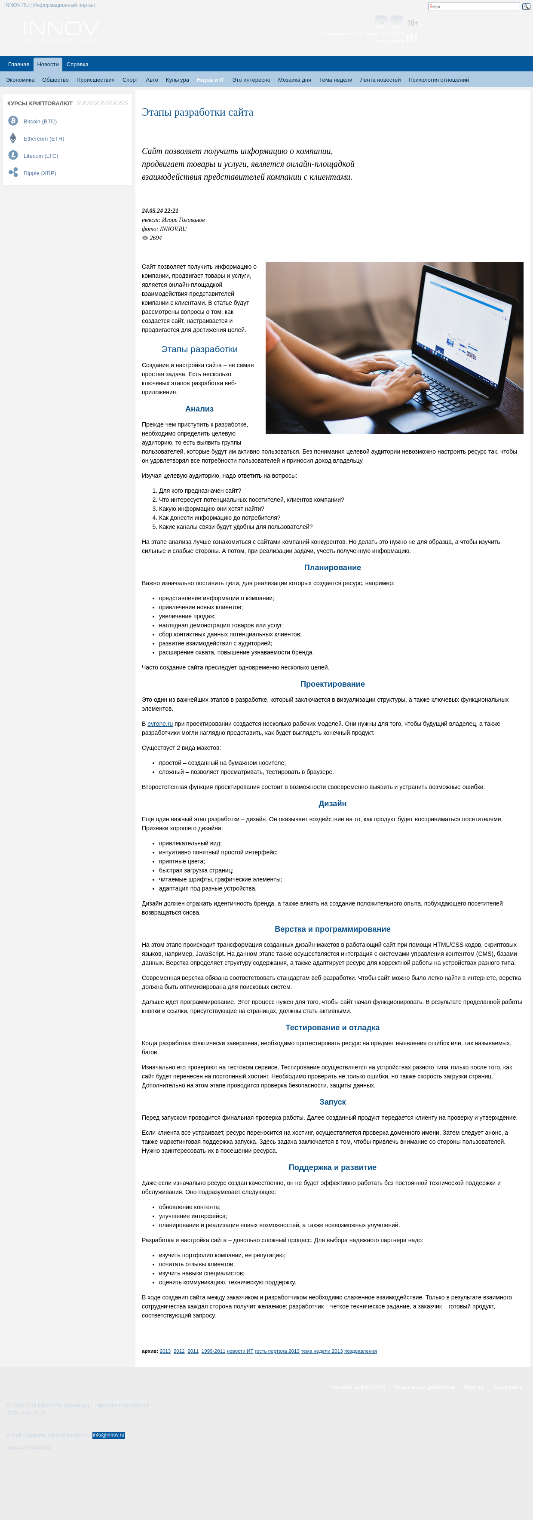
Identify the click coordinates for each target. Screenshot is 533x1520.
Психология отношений (439, 80)
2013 (165, 1351)
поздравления (360, 1351)
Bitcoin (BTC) (40, 121)
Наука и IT (210, 80)
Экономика (20, 80)
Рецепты (474, 1387)
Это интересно (251, 80)
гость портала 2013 (277, 1351)
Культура (177, 80)
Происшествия (96, 80)
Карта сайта (507, 1387)
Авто (152, 80)
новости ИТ (240, 1351)
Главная (18, 64)
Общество (55, 80)
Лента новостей (380, 80)
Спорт (130, 80)
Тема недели (335, 80)
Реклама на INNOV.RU (358, 1387)
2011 (193, 1351)
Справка (78, 64)
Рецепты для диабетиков (424, 1387)
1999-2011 (214, 1351)
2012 (179, 1351)
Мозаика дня (294, 80)
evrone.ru (160, 723)
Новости (47, 64)
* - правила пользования (120, 1406)
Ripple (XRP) (40, 173)
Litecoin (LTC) (41, 156)
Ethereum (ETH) (44, 138)
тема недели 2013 (322, 1351)
